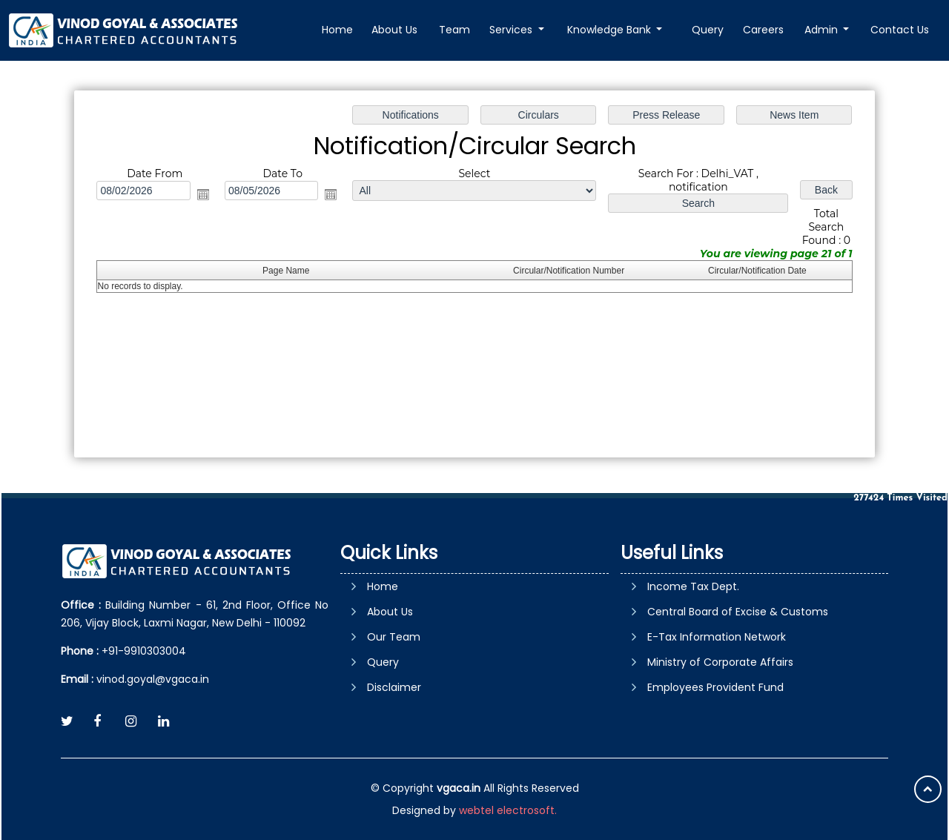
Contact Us (899, 29)
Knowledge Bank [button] (611, 29)
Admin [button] (822, 29)
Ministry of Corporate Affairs (720, 662)
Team (456, 29)
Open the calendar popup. (203, 194)
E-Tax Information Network (716, 637)
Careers (764, 29)
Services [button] (514, 29)
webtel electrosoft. (508, 810)
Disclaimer (394, 687)
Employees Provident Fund (715, 687)
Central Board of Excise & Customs (737, 611)
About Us (397, 29)
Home (338, 29)
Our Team (393, 637)
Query (708, 29)
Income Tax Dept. (693, 586)
